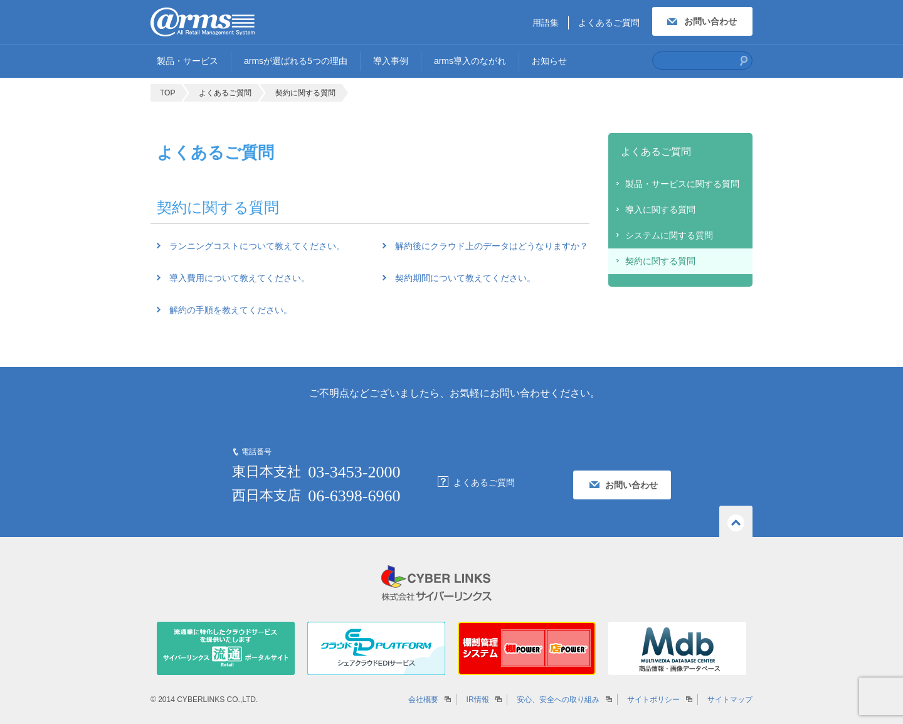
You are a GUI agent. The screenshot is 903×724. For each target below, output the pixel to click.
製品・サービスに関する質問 (682, 184)
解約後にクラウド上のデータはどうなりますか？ (491, 246)
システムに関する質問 (669, 235)
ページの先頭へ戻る (735, 521)
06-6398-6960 (354, 496)
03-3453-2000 (354, 472)
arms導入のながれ (470, 61)
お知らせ (549, 61)
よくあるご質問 (609, 23)
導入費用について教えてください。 (239, 278)
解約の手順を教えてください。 (230, 310)
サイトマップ (729, 699)
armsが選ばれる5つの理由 (295, 61)
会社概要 (423, 699)
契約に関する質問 (305, 92)
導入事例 (390, 61)
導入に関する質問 (660, 210)
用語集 (545, 23)
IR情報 (478, 699)
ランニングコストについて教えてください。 (257, 246)
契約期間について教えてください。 (465, 278)
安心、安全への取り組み (558, 699)
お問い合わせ (710, 21)
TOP (167, 92)
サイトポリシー (653, 699)
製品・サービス (187, 61)
